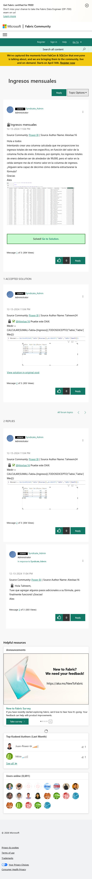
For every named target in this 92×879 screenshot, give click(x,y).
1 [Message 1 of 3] (16, 252)
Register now (67, 62)
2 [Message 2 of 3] (16, 383)
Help (64, 41)
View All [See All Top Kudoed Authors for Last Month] (11, 763)
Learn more (9, 16)
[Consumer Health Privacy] (46, 869)
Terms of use (8, 852)
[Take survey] (17, 721)
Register (41, 41)
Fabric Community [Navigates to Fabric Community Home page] (38, 26)
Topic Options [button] (77, 92)
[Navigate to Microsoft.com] (12, 26)
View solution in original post (23, 372)
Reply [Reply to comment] (78, 391)
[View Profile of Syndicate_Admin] (34, 108)
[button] (59, 92)
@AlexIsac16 (23, 321)
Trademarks (7, 858)
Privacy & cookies (10, 847)
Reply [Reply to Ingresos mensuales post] (78, 260)
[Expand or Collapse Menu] (5, 34)
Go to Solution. (50, 238)
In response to (32, 561)
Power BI (34, 135)
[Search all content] (64, 49)
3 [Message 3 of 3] (19, 609)
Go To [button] (76, 42)
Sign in (53, 41)
